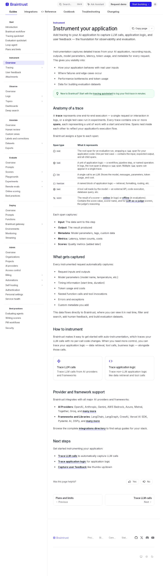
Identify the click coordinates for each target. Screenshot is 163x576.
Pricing (91, 537)
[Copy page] (139, 28)
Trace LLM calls (67, 455)
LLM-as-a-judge (135, 200)
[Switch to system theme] (141, 556)
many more (89, 411)
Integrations (29, 12)
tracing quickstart (103, 93)
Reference (48, 12)
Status (125, 537)
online (106, 197)
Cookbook (67, 12)
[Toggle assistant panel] (96, 4)
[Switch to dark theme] (152, 556)
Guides (11, 12)
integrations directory (92, 428)
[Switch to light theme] (146, 556)
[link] (77, 368)
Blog (101, 537)
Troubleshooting (89, 12)
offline (125, 197)
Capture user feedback (72, 467)
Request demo (118, 4)
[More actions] (151, 28)
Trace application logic (72, 461)
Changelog (111, 12)
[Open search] (70, 4)
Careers (113, 537)
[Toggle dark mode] (155, 4)
